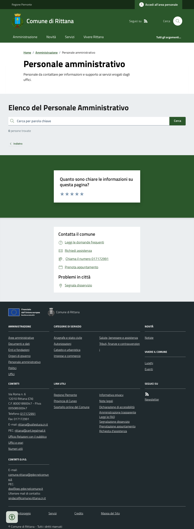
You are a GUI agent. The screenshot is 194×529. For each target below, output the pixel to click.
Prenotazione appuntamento (117, 426)
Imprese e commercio (67, 356)
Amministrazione (25, 36)
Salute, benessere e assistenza (118, 337)
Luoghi (149, 363)
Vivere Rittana (94, 36)
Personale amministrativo (24, 362)
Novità (51, 36)
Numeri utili (15, 448)
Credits (78, 513)
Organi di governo (19, 356)
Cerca (177, 120)
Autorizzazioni (62, 343)
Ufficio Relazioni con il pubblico (27, 436)
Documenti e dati (19, 343)
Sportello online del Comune (71, 407)
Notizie (149, 337)
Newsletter (152, 399)
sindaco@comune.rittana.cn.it (27, 498)
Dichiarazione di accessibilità (117, 407)
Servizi (69, 36)
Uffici (11, 374)
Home (27, 52)
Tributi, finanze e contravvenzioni (119, 346)
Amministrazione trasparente (117, 412)
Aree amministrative (21, 337)
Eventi (149, 369)
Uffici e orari (15, 442)
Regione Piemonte (22, 4)
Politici (12, 368)
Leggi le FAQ (107, 417)
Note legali (106, 401)
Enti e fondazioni (18, 349)
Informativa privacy (111, 395)
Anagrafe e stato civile (68, 337)
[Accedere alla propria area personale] (158, 4)
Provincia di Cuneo (65, 401)
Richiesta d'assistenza (113, 431)
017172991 (28, 413)
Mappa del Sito (110, 513)
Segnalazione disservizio (114, 421)
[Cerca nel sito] (176, 21)
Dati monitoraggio (19, 513)
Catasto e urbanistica (67, 349)
